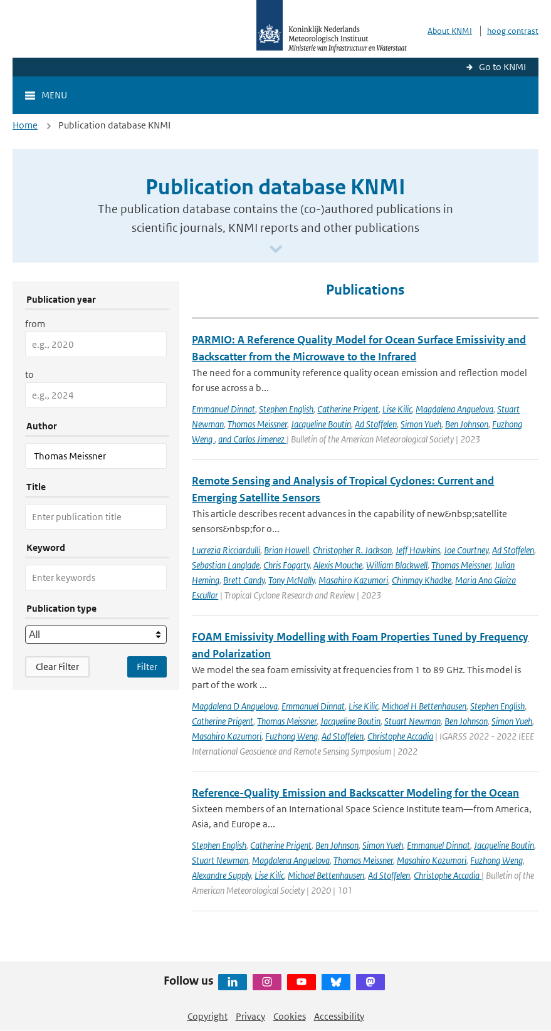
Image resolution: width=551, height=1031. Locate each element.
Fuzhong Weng (291, 736)
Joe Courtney (466, 550)
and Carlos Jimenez (252, 439)
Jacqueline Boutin (321, 424)
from (35, 324)
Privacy (250, 1016)
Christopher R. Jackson (352, 550)
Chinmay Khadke (421, 580)
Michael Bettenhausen (326, 875)
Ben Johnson (466, 424)
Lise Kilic (397, 409)
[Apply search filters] (147, 667)
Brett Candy (244, 580)
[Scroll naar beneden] (276, 249)
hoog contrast (512, 31)
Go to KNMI (502, 67)
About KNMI (450, 31)
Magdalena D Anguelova (235, 706)
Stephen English (286, 409)
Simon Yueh (421, 424)
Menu (54, 95)
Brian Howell (286, 550)
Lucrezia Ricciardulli (226, 550)
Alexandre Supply (221, 875)
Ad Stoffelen (376, 424)
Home (25, 125)
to (29, 374)
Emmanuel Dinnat (223, 409)
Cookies (289, 1016)
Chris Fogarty (286, 565)
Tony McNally (291, 580)
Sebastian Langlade (226, 565)
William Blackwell (397, 565)
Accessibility (339, 1016)
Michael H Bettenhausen (424, 706)
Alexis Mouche (337, 565)
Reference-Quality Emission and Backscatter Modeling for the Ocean (355, 793)
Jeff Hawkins (418, 550)
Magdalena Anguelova (454, 409)
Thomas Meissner (257, 424)
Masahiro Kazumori (353, 580)
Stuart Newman (412, 721)
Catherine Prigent (348, 409)
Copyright (207, 1016)
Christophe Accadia (400, 736)
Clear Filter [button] (57, 667)
